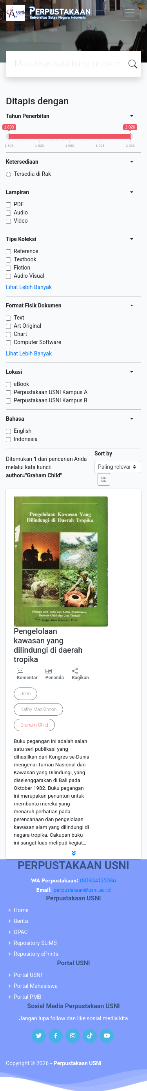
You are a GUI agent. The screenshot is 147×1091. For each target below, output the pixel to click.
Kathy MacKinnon (38, 709)
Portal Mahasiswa (36, 986)
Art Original (27, 326)
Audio (21, 212)
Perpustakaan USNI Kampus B (50, 400)
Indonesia (26, 439)
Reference (26, 251)
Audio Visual (29, 276)
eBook (21, 384)
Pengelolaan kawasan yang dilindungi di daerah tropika (48, 645)
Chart (20, 334)
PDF (19, 204)
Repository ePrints (36, 954)
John (25, 693)
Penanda (54, 677)
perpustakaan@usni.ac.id (82, 890)
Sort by (103, 453)
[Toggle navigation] (130, 13)
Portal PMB (28, 997)
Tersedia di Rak (32, 174)
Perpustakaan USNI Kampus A (50, 392)
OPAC (21, 932)
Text (19, 317)
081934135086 (98, 880)
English (22, 431)
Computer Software (37, 342)
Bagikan (80, 674)
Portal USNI (28, 975)
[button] (73, 853)
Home (21, 910)
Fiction (22, 267)
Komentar (27, 674)
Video (21, 221)
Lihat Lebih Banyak (29, 287)
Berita (21, 921)
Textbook (25, 259)
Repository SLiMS (35, 943)
